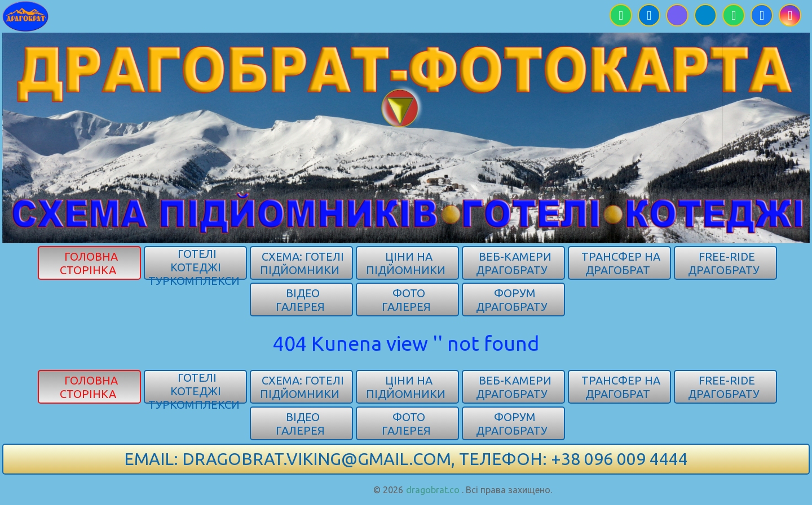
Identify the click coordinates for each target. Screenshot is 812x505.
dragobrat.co (433, 490)
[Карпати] (25, 15)
